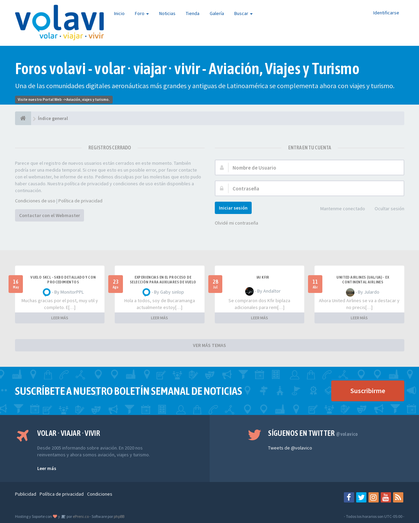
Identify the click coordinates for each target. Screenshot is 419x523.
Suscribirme (367, 390)
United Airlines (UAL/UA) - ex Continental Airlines (362, 279)
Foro (142, 13)
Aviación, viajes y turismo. (88, 99)
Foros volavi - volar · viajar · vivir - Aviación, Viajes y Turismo (187, 68)
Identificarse (386, 13)
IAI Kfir (262, 277)
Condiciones (99, 494)
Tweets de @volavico (290, 448)
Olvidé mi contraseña (236, 223)
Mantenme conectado (339, 209)
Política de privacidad (80, 201)
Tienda (192, 13)
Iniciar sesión (233, 208)
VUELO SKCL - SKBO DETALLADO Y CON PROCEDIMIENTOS (63, 279)
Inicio (119, 13)
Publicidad (25, 494)
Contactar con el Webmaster (49, 215)
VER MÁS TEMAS (209, 345)
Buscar (243, 13)
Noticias (167, 13)
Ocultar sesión (385, 209)
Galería (217, 13)
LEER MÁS (59, 317)
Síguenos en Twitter (313, 433)
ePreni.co (80, 516)
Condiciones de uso (35, 201)
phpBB (119, 516)
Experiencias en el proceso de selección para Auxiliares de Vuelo (163, 279)
